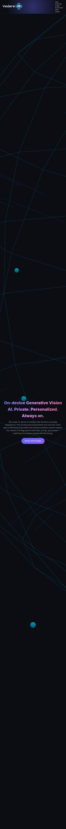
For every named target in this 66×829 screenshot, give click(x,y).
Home (57, 2)
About (57, 9)
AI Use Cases (59, 7)
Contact (57, 11)
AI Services (58, 4)
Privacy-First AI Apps (33, 441)
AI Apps (57, 6)
